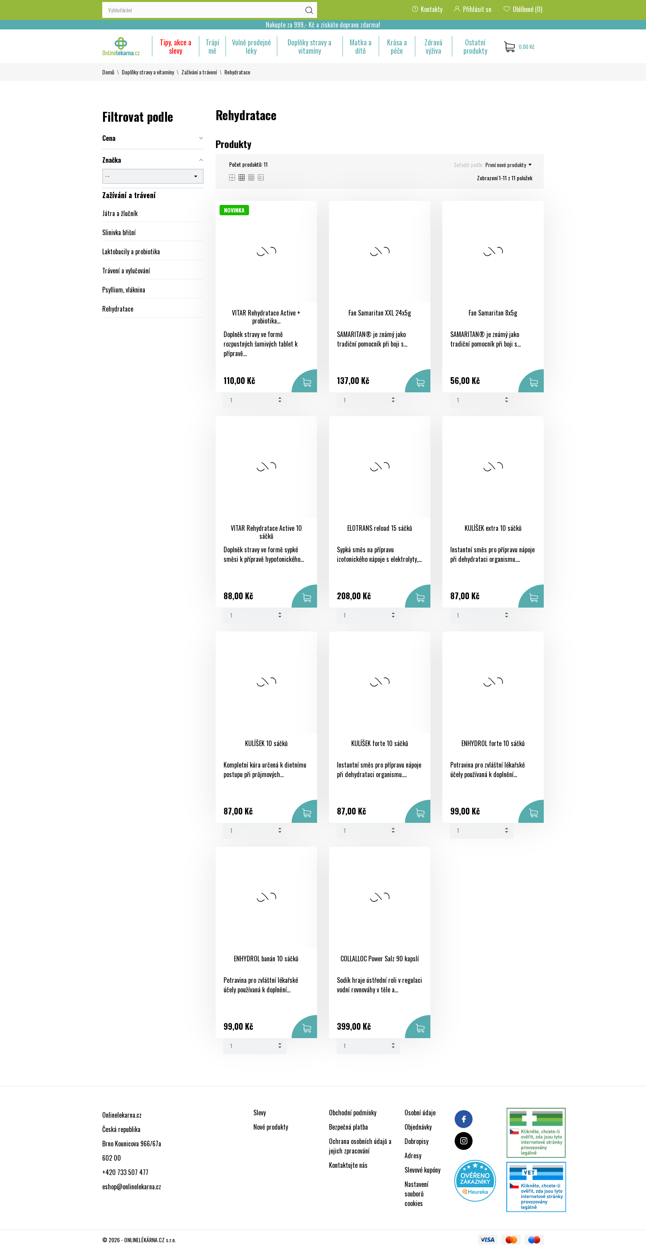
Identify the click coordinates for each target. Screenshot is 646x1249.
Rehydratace (117, 309)
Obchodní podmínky (352, 1112)
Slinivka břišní (119, 232)
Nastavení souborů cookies (416, 1193)
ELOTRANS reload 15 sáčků (379, 528)
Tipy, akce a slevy (175, 46)
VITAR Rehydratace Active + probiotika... (266, 317)
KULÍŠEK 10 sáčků (266, 743)
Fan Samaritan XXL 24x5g (379, 313)
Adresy (413, 1155)
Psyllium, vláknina (123, 289)
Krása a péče (397, 46)
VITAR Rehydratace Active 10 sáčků (266, 532)
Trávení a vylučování (126, 270)
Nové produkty (270, 1127)
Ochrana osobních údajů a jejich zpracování (360, 1145)
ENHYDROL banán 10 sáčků (266, 958)
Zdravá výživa (433, 46)
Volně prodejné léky (251, 46)
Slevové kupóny (422, 1170)
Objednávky (418, 1127)
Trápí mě (212, 46)
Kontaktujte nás (348, 1165)
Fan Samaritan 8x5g (493, 313)
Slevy (259, 1112)
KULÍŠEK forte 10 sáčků (379, 743)
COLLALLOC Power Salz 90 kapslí (380, 958)
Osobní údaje (420, 1112)
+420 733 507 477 (125, 1172)
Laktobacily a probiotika (131, 251)
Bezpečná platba (348, 1127)
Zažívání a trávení (129, 195)
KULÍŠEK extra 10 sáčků (493, 528)
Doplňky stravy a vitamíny (309, 46)
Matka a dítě (361, 46)
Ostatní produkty (475, 46)
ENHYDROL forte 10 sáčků (493, 743)
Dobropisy (416, 1141)
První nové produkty (508, 165)
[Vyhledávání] (209, 10)
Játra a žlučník (120, 213)
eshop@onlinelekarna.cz (131, 1186)
